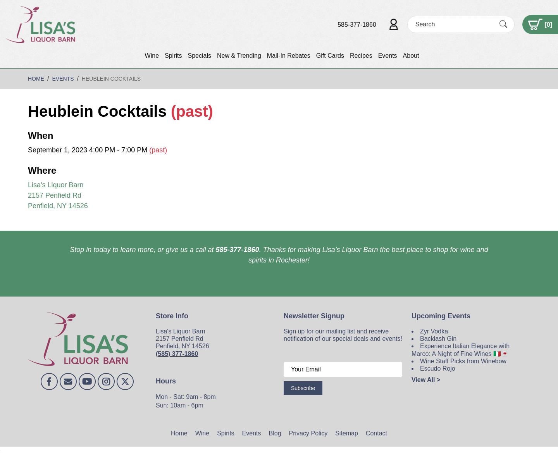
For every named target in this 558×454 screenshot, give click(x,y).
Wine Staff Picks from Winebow (463, 361)
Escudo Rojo (437, 368)
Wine (152, 55)
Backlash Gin (438, 338)
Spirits (173, 55)
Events (387, 55)
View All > (426, 379)
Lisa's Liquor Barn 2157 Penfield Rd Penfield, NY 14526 (58, 195)
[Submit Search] (503, 24)
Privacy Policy (308, 433)
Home (179, 433)
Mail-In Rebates (288, 55)
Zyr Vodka (434, 331)
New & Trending (239, 55)
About (411, 55)
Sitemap (346, 433)
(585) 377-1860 (177, 353)
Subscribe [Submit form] (303, 388)
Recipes (361, 55)
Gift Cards (330, 55)
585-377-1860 (357, 24)
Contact (376, 433)
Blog (275, 433)
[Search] (454, 24)
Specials (199, 55)
